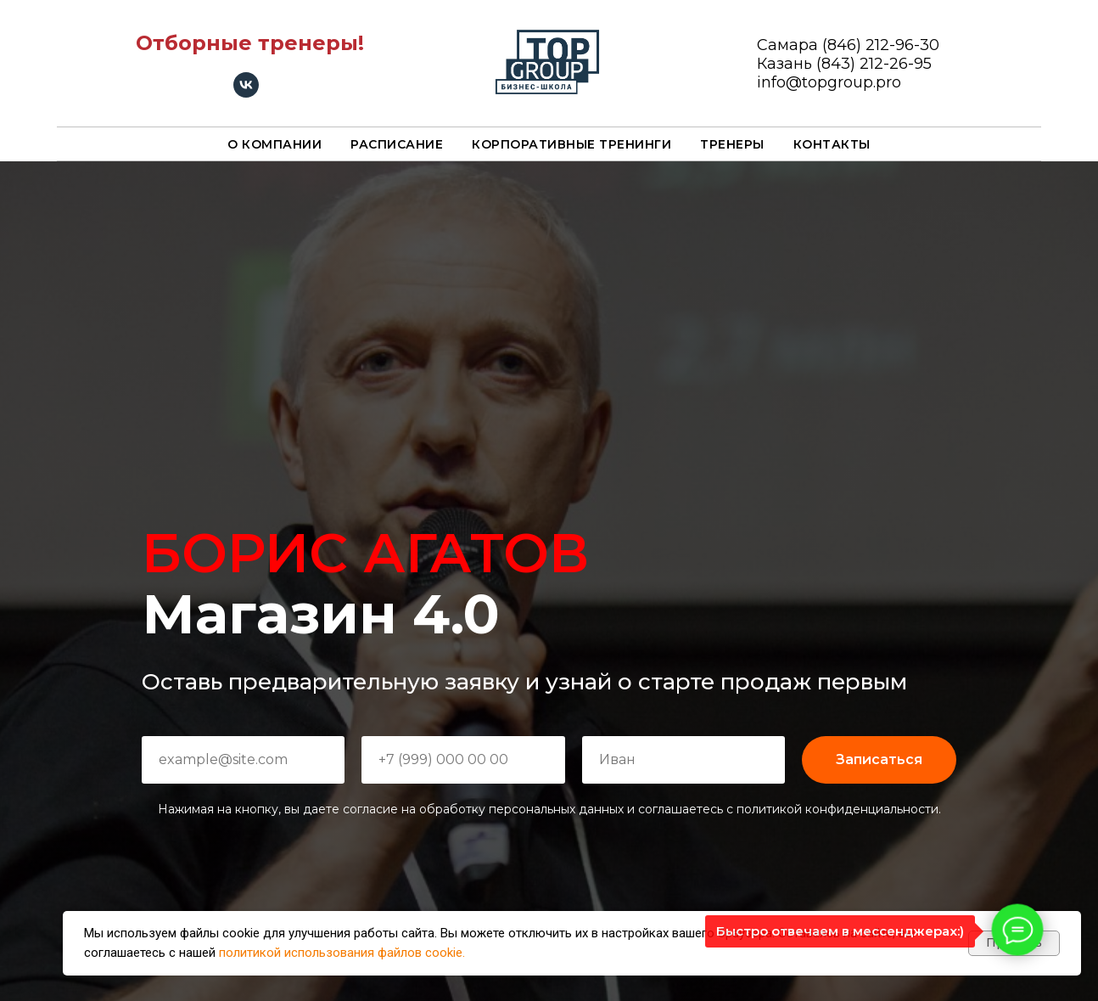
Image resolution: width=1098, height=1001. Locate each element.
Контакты (832, 144)
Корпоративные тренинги (571, 144)
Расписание (396, 144)
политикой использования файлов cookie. (342, 952)
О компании (274, 144)
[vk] (246, 93)
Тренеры (732, 144)
